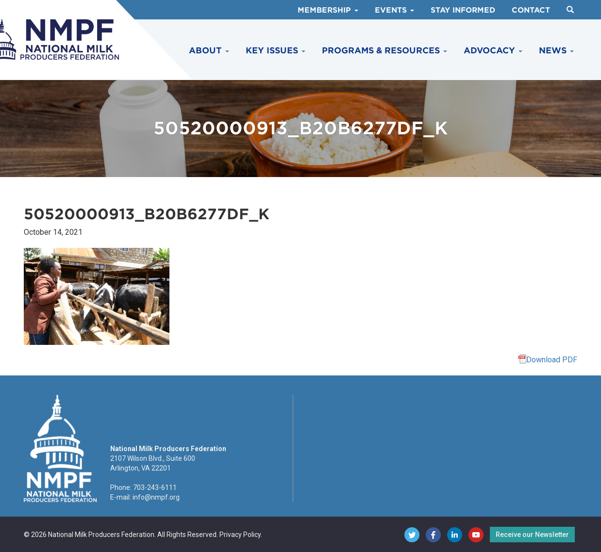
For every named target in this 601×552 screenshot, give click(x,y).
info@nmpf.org (156, 497)
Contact (531, 10)
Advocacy (493, 50)
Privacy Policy (240, 534)
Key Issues (275, 50)
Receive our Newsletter (532, 534)
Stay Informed (463, 10)
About (209, 50)
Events (394, 10)
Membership (328, 10)
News (556, 50)
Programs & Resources (384, 50)
